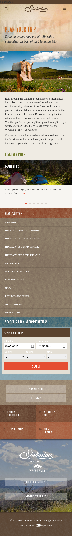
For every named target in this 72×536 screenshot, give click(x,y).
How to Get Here (15, 279)
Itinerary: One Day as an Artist (23, 239)
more (23, 193)
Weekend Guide (14, 304)
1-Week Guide (12, 263)
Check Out (42, 341)
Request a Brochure (17, 296)
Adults (29, 352)
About (21, 525)
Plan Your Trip (36, 388)
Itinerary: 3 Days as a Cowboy (22, 230)
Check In (9, 341)
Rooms (8, 352)
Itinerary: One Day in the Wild (22, 255)
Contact (30, 525)
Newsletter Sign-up (36, 496)
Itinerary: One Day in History (22, 247)
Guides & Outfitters (17, 271)
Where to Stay (13, 312)
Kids (49, 352)
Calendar (11, 222)
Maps (8, 288)
